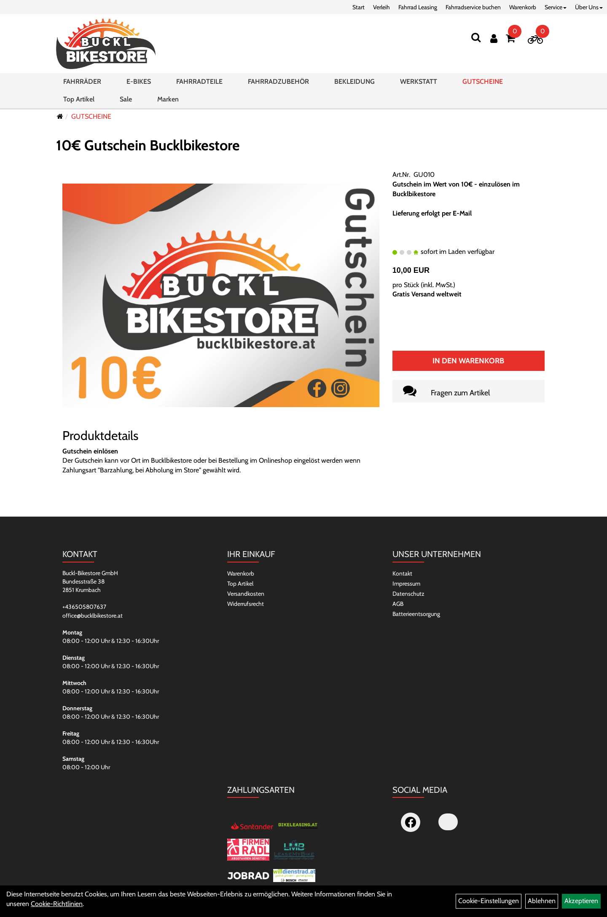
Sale (126, 99)
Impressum (406, 583)
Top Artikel (78, 99)
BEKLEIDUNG (354, 81)
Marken (168, 99)
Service (556, 7)
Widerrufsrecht (245, 604)
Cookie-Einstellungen (488, 901)
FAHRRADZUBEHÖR (278, 81)
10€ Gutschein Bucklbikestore (148, 145)
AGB (397, 604)
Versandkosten (245, 593)
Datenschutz (408, 593)
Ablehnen (542, 901)
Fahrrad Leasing (417, 7)
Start (358, 7)
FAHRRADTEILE (199, 81)
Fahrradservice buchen (473, 7)
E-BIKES (138, 81)
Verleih (381, 7)
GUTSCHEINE (482, 81)
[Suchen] (476, 37)
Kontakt (402, 573)
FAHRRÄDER (82, 81)
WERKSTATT (418, 81)
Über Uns (589, 7)
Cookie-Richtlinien (57, 904)
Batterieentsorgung (416, 614)
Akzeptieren (581, 901)
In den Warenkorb (468, 360)
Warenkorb (522, 7)
